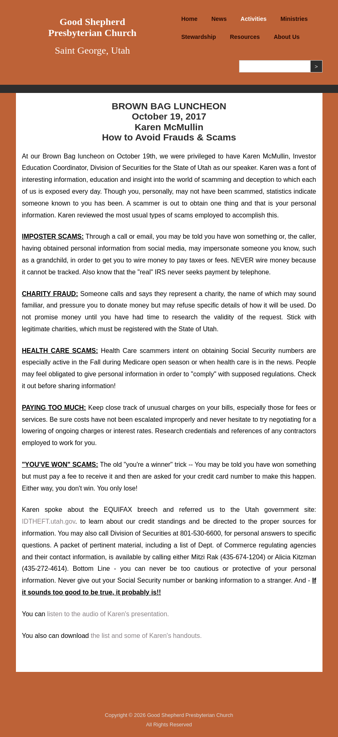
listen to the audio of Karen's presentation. (108, 613)
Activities (254, 19)
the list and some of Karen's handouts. (146, 635)
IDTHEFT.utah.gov (48, 521)
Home (189, 19)
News (218, 19)
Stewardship (198, 37)
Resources (245, 37)
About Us (287, 37)
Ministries (294, 19)
